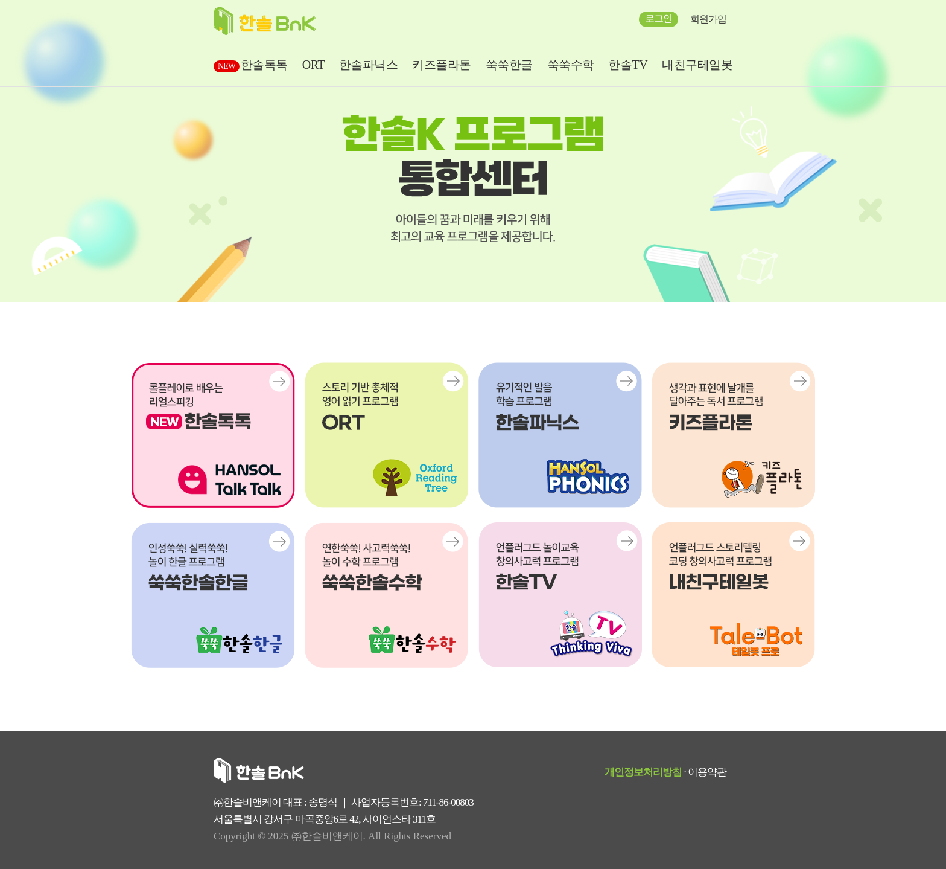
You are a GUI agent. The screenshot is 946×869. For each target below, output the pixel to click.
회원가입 (708, 19)
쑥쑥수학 (570, 64)
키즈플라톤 (441, 64)
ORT (313, 64)
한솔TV (627, 64)
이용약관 (707, 772)
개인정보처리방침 (643, 772)
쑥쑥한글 (509, 64)
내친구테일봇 (697, 64)
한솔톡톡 (251, 64)
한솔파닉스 (368, 64)
